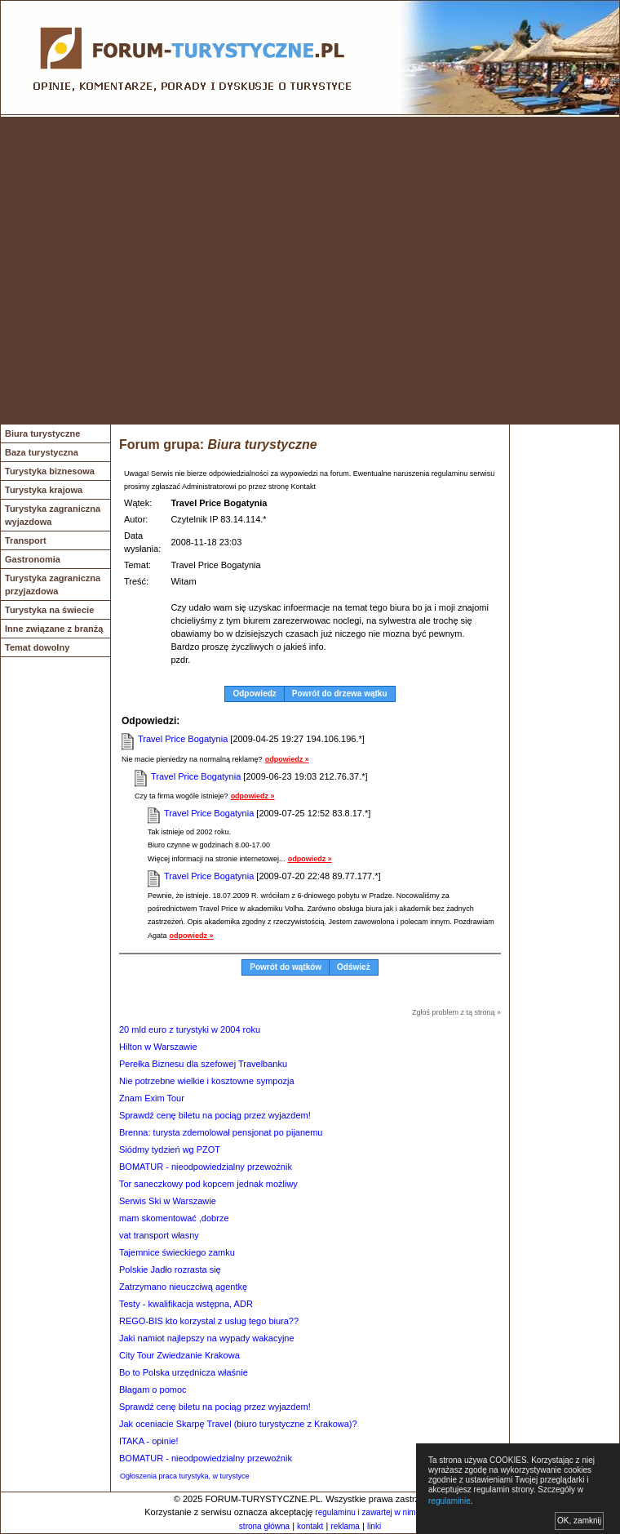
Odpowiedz (254, 693)
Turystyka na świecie (49, 610)
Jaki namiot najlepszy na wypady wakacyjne (206, 1338)
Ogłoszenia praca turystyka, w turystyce (185, 1476)
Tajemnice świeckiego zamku (177, 1252)
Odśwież (353, 967)
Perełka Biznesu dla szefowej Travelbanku (203, 1064)
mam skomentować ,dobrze (174, 1218)
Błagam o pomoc (153, 1389)
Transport (25, 540)
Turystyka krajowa (43, 490)
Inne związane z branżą (54, 629)
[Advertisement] (153, 271)
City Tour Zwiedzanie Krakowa (179, 1355)
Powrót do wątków (285, 967)
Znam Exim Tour (151, 1098)
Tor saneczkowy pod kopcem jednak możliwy (208, 1184)
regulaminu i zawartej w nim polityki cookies (393, 1512)
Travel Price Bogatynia (183, 739)
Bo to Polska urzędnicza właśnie (183, 1372)
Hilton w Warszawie (158, 1047)
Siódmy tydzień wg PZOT (169, 1149)
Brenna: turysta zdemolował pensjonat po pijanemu (220, 1132)
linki (374, 1526)
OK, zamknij (579, 1520)
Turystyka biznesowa (50, 471)
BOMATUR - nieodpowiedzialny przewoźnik (205, 1167)
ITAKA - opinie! (149, 1441)
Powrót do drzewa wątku (340, 693)
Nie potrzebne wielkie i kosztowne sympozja (206, 1081)
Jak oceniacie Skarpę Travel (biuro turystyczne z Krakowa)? (238, 1424)
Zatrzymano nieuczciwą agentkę (183, 1287)
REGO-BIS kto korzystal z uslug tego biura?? (209, 1321)
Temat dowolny (37, 647)
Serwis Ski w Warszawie (167, 1201)
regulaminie (449, 1500)
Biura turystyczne (42, 433)
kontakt (310, 1526)
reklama (345, 1526)
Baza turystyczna (41, 452)
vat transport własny (159, 1235)
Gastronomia (32, 559)
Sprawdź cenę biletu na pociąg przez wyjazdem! (215, 1115)
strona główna (264, 1526)
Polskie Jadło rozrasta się (170, 1269)
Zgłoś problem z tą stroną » (456, 1012)
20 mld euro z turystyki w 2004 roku (189, 1029)
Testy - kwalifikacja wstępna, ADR (186, 1304)
